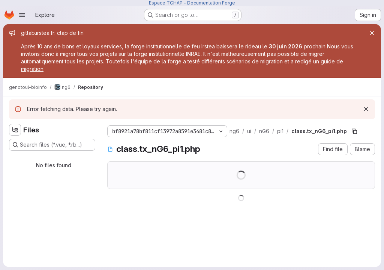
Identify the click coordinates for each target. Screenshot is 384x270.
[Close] (372, 33)
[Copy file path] (354, 131)
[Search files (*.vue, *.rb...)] (52, 145)
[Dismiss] (366, 109)
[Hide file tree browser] (15, 130)
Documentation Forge (211, 3)
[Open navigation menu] (22, 15)
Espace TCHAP (166, 3)
